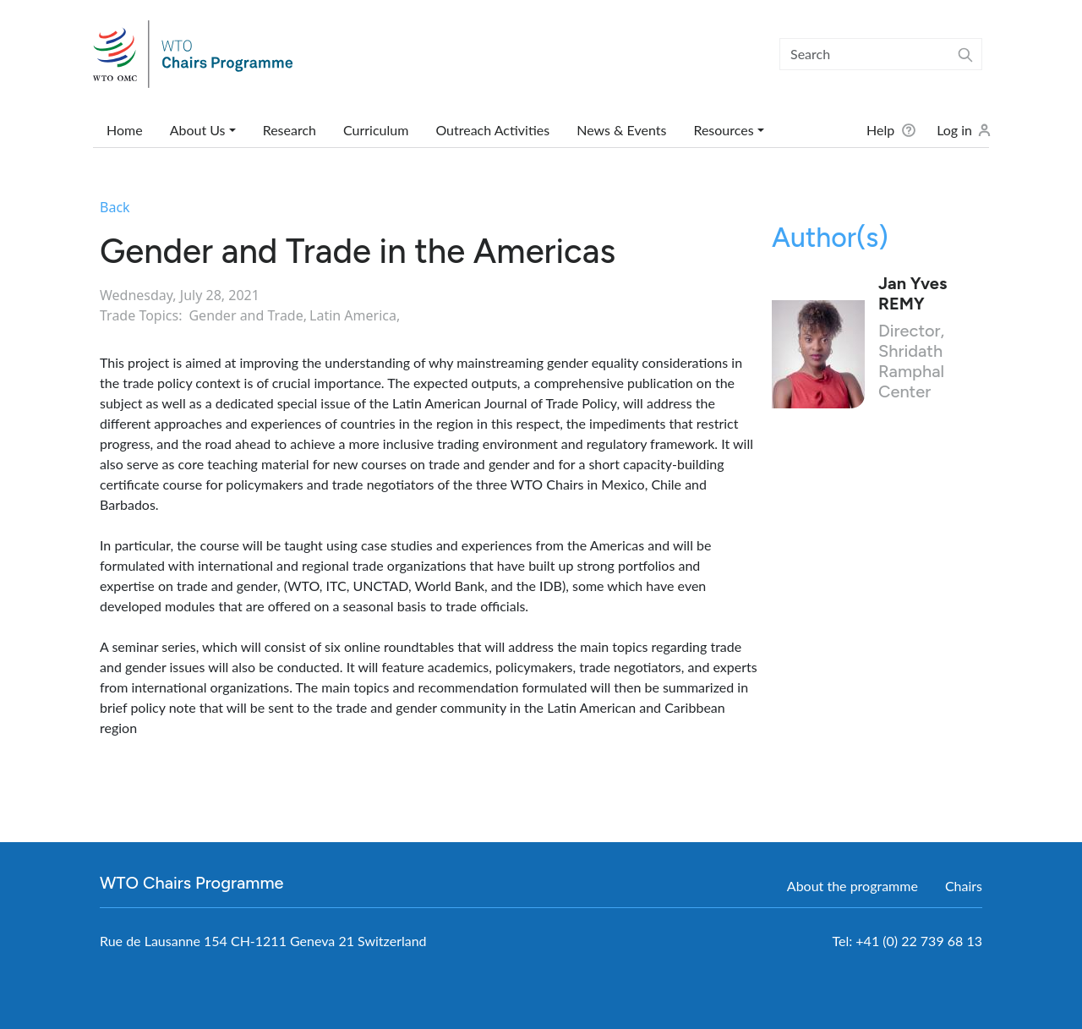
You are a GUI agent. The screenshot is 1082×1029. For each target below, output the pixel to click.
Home (125, 130)
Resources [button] (723, 130)
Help (880, 130)
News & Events (621, 130)
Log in (954, 130)
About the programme (852, 886)
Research (289, 130)
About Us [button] (198, 130)
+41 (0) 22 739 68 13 (918, 941)
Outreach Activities (492, 130)
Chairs (963, 886)
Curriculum (375, 130)
